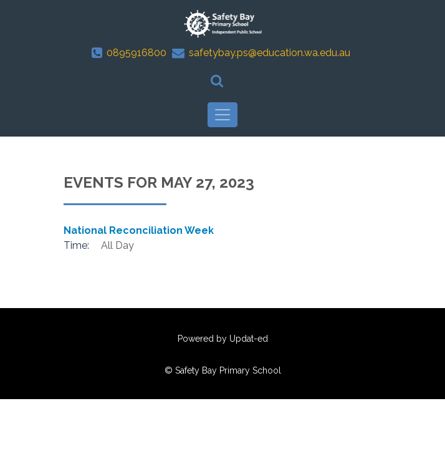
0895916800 (136, 53)
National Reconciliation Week (139, 230)
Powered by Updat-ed (223, 339)
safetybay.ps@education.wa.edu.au (269, 53)
